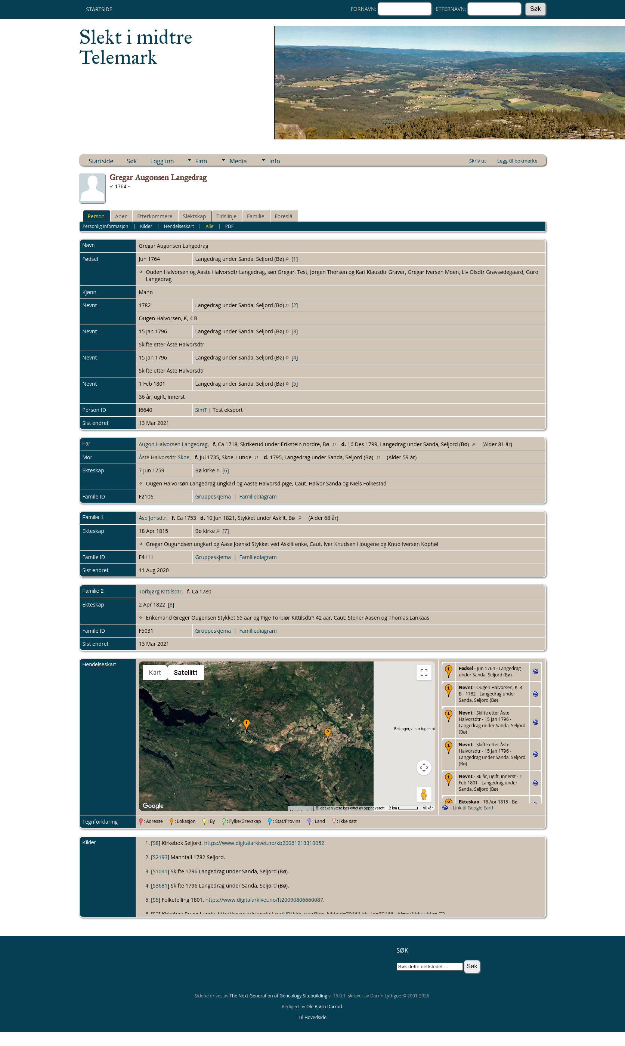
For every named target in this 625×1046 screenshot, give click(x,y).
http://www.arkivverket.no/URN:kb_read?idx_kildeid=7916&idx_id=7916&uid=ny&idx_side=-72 (331, 913)
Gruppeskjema (213, 496)
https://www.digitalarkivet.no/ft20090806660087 (264, 899)
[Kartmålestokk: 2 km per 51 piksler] (404, 808)
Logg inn (162, 161)
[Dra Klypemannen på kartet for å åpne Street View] (424, 794)
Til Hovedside (312, 1017)
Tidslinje (227, 216)
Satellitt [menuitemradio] (186, 672)
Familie (255, 216)
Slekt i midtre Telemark (135, 47)
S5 (156, 899)
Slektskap (194, 216)
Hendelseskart (179, 226)
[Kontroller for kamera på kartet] (424, 767)
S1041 (160, 871)
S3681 (160, 885)
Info (274, 161)
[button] (246, 725)
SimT (201, 409)
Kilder (146, 226)
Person (96, 216)
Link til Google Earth (474, 808)
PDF (229, 226)
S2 (156, 913)
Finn (201, 161)
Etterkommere (155, 216)
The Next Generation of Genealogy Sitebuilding (278, 996)
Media (238, 161)
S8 (156, 842)
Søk (132, 161)
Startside (99, 9)
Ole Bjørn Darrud (324, 1006)
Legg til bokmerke (517, 160)
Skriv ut (477, 160)
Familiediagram (257, 496)
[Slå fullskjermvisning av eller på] (424, 672)
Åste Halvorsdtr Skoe (164, 457)
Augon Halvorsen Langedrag (173, 444)
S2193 (160, 857)
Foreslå (284, 216)
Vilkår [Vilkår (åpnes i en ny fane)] (428, 808)
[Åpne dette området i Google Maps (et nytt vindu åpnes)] (153, 806)
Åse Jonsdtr (153, 517)
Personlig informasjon (106, 226)
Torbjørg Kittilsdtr (160, 591)
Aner (121, 216)
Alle (209, 226)
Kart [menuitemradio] (155, 672)
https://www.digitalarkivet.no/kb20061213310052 (264, 842)
